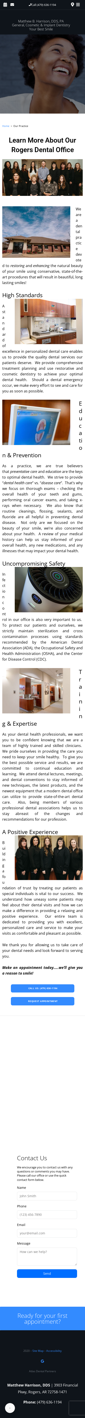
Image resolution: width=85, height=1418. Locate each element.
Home (5, 126)
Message (47, 1253)
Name (47, 1192)
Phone (47, 1211)
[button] (42, 5)
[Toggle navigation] (79, 5)
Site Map (38, 1351)
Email (47, 1230)
